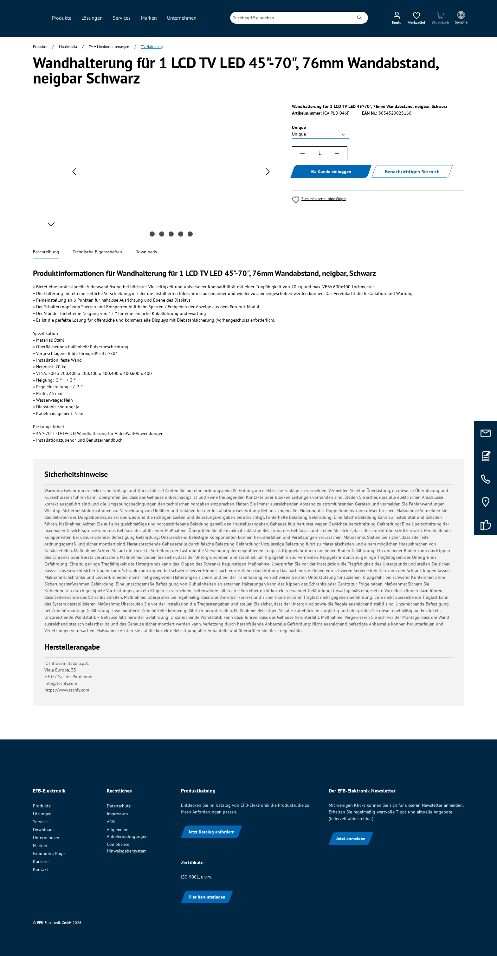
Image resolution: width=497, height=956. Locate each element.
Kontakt (40, 869)
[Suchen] (359, 17)
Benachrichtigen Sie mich (412, 171)
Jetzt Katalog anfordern (212, 832)
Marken (40, 845)
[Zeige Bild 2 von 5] (161, 234)
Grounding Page (49, 853)
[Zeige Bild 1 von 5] (152, 234)
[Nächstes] (268, 171)
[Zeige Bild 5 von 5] (190, 234)
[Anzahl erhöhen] (337, 153)
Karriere (40, 861)
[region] (156, 171)
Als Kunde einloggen (331, 171)
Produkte (42, 806)
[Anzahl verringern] (302, 153)
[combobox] (290, 17)
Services (40, 822)
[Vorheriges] (74, 171)
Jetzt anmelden (350, 838)
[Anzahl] (319, 153)
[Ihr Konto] (396, 17)
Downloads (44, 829)
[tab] (46, 252)
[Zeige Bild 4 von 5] (180, 234)
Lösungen (42, 814)
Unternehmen (46, 837)
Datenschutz (119, 806)
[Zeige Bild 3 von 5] (171, 234)
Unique (299, 127)
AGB (111, 822)
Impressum (117, 814)
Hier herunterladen (207, 897)
